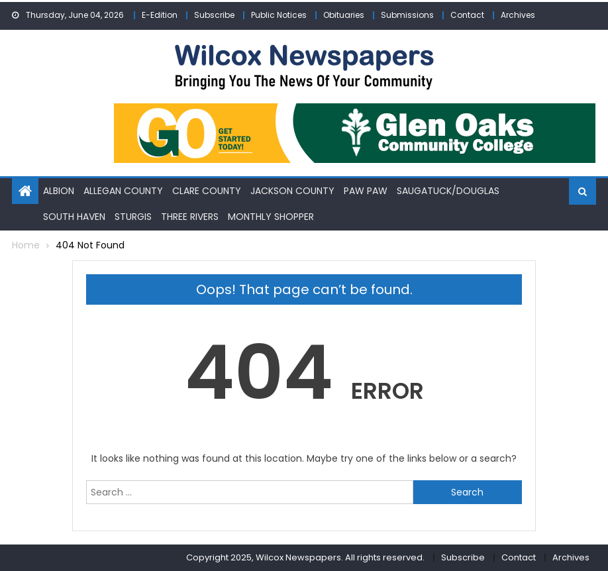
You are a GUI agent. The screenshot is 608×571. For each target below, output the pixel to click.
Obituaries (343, 15)
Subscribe (214, 15)
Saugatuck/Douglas (448, 190)
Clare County (206, 190)
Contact (467, 15)
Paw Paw (365, 190)
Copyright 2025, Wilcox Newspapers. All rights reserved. (305, 557)
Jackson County (292, 190)
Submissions (407, 15)
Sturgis (133, 216)
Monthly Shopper (271, 216)
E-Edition (159, 15)
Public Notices (279, 15)
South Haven (74, 216)
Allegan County (123, 190)
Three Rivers (190, 216)
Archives (518, 15)
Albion (58, 190)
